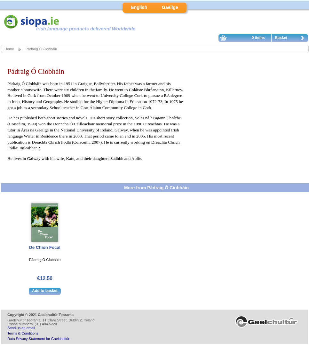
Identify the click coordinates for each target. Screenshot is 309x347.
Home (9, 49)
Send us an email (21, 328)
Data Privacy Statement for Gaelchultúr (38, 339)
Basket (291, 38)
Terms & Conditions (22, 333)
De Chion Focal (44, 247)
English (139, 7)
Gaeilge (170, 7)
